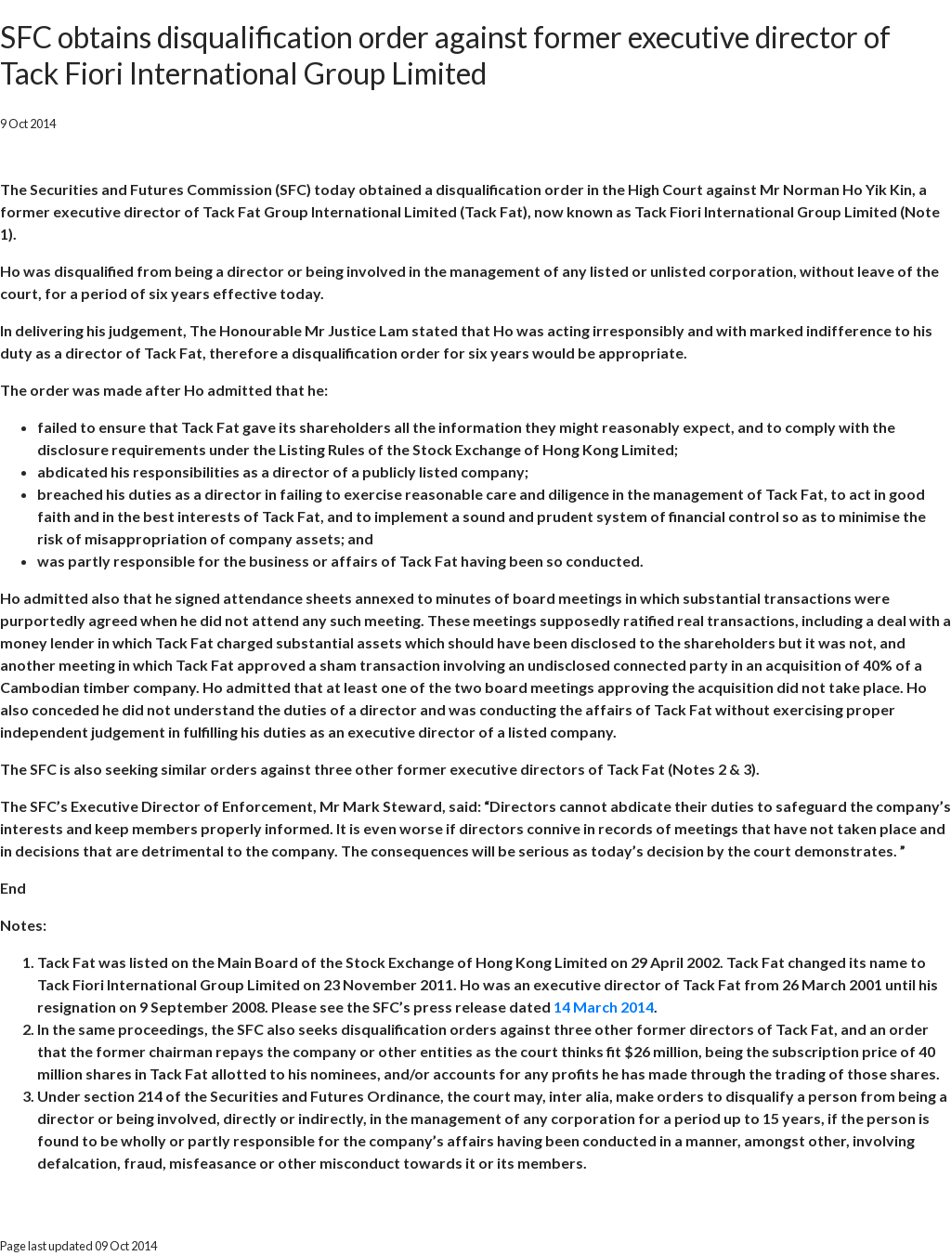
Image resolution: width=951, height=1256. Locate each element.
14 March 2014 (604, 1006)
